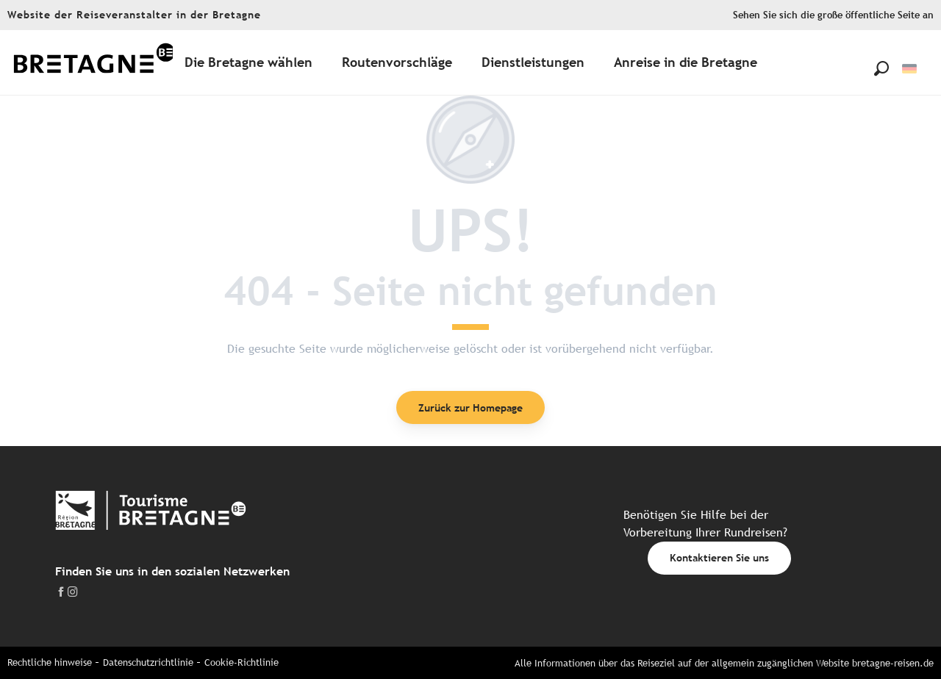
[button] (881, 68)
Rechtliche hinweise (49, 662)
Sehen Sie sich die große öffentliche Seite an (833, 15)
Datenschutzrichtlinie (148, 662)
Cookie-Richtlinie (241, 662)
